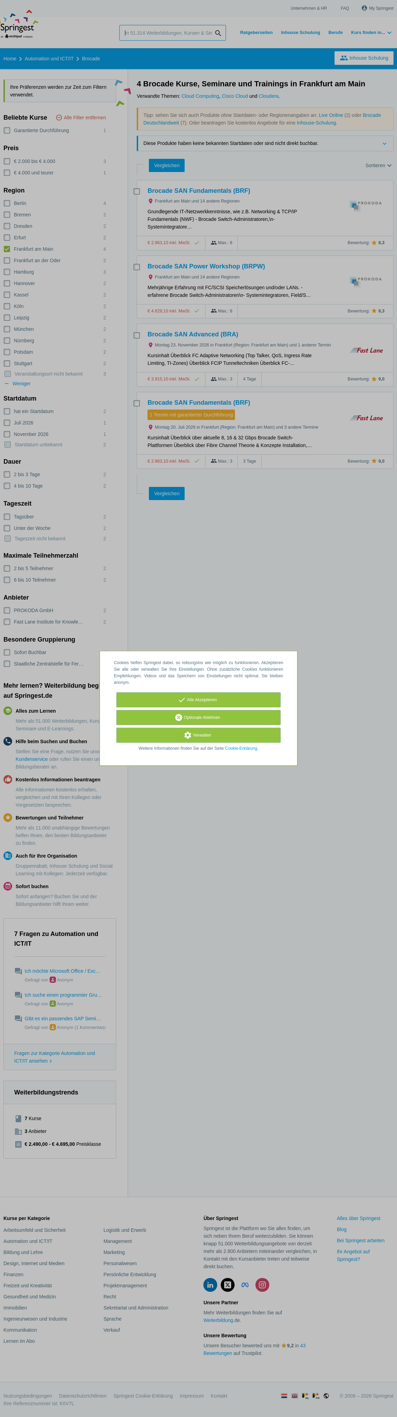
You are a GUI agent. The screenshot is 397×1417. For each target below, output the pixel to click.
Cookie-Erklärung (241, 748)
